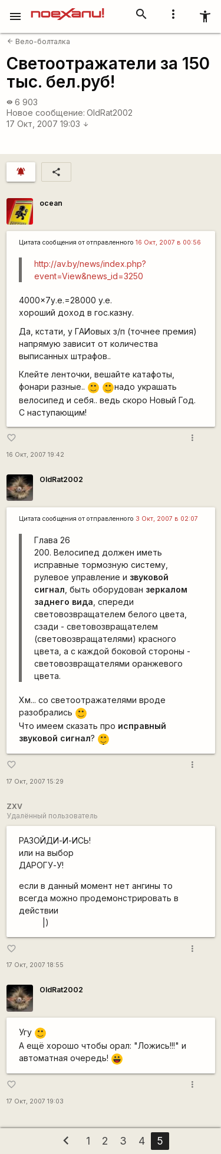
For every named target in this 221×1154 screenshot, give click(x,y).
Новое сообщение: (45, 113)
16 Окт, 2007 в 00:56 (168, 242)
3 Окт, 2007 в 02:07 (167, 519)
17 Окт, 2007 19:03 (47, 124)
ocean (50, 203)
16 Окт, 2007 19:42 (35, 455)
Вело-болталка (38, 41)
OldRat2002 (110, 113)
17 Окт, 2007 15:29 (35, 781)
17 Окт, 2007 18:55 (35, 965)
